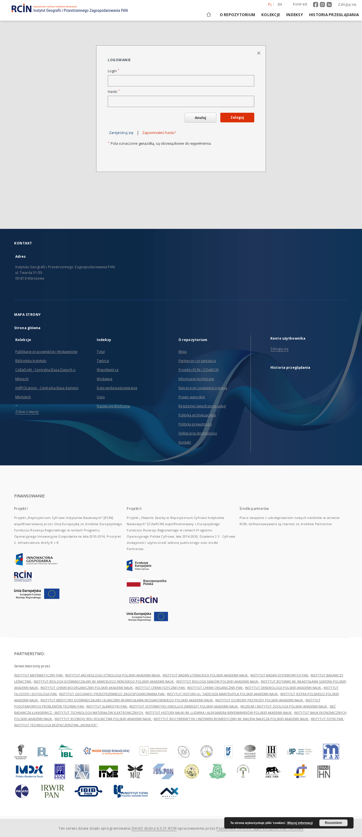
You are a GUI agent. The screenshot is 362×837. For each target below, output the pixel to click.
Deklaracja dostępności (197, 433)
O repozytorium (237, 14)
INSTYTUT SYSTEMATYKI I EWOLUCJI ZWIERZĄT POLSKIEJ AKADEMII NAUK (184, 706)
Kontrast (300, 4)
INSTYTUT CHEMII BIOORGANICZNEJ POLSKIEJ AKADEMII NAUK (86, 687)
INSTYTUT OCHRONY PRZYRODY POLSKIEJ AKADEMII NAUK (259, 700)
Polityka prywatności (195, 424)
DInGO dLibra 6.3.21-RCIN (154, 828)
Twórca (103, 360)
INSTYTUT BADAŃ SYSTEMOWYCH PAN (279, 675)
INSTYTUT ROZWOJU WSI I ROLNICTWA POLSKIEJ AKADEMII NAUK (103, 719)
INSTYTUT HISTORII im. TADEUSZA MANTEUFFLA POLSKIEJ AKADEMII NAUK (223, 694)
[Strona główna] (208, 14)
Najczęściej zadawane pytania (202, 388)
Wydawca (104, 378)
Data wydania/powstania (117, 388)
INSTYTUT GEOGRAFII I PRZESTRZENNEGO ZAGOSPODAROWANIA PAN (112, 694)
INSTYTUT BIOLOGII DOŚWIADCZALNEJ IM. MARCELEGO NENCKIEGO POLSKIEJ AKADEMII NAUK (104, 681)
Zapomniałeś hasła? (159, 132)
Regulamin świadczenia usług (202, 406)
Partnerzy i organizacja (197, 360)
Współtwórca (107, 369)
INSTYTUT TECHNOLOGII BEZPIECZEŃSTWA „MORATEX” (56, 725)
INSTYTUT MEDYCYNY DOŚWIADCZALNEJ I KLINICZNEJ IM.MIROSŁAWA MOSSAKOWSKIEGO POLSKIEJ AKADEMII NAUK (127, 700)
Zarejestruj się (121, 132)
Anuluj (200, 117)
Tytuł (101, 351)
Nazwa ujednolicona (113, 406)
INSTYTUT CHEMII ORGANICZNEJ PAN (215, 687)
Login (113, 71)
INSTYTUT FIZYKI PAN (327, 719)
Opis (100, 397)
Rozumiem (333, 823)
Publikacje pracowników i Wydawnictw (46, 351)
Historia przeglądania (334, 14)
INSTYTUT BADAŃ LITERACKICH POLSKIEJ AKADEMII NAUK (206, 675)
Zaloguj (237, 117)
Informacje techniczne (196, 378)
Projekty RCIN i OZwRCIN (198, 369)
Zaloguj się (347, 4)
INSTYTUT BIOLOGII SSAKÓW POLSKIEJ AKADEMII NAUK (217, 681)
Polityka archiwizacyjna (197, 415)
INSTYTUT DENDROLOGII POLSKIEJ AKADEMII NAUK (283, 687)
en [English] (280, 4)
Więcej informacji (300, 823)
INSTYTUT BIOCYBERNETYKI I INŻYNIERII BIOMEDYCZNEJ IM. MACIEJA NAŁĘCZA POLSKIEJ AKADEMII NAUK (231, 719)
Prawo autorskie (191, 397)
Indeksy (294, 14)
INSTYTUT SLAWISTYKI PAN (107, 706)
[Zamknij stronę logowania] (259, 53)
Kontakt (184, 442)
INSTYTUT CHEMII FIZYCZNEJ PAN (160, 687)
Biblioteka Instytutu (30, 360)
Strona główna (27, 327)
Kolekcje (270, 14)
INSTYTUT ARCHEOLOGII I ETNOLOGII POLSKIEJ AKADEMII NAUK (113, 675)
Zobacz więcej (27, 411)
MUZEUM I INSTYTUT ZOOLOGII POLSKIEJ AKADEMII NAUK (284, 706)
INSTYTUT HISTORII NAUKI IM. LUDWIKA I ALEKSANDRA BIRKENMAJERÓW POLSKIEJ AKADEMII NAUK (218, 712)
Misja (182, 351)
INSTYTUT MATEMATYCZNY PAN (38, 675)
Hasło (114, 91)
